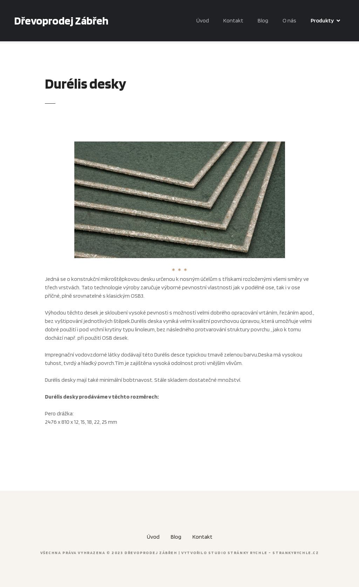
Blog (263, 20)
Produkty (322, 20)
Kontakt (233, 20)
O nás (289, 20)
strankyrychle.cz (295, 552)
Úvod (202, 20)
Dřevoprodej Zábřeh (61, 20)
